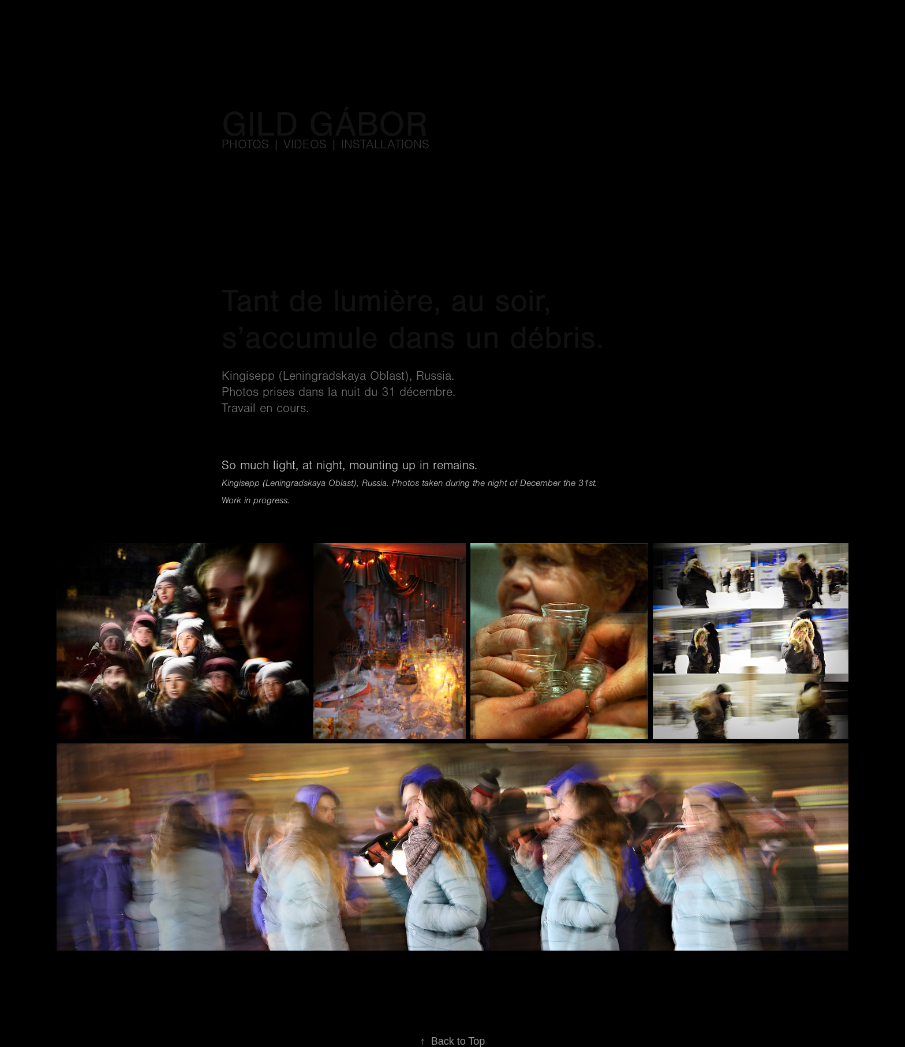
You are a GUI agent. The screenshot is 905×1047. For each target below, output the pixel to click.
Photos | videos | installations (325, 144)
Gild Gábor (325, 124)
